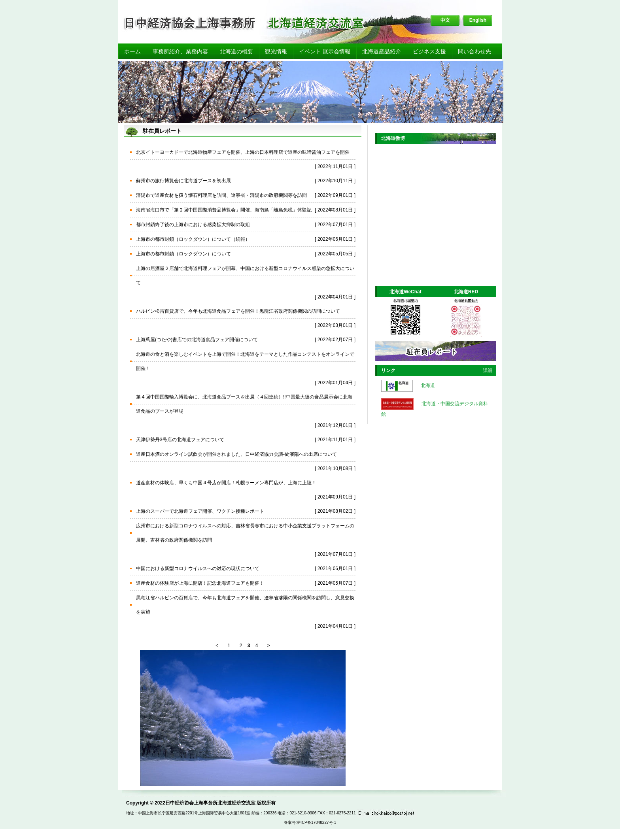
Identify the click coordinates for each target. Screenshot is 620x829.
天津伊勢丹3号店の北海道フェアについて (180, 439)
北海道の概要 (236, 51)
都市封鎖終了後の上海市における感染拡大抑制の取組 (193, 224)
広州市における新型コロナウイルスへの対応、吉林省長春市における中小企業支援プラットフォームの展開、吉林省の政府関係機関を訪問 (245, 533)
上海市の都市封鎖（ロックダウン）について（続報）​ (193, 239)
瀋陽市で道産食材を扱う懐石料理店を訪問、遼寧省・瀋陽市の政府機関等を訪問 (221, 195)
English (477, 20)
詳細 (487, 370)
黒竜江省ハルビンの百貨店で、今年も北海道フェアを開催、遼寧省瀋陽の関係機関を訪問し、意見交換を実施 (245, 605)
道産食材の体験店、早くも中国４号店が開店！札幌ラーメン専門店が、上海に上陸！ (226, 482)
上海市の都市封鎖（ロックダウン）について (183, 254)
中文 (445, 20)
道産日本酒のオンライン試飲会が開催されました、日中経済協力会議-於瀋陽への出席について (236, 454)
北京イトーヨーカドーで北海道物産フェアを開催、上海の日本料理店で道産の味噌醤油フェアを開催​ (243, 152)
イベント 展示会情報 (324, 51)
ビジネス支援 (429, 51)
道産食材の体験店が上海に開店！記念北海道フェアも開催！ (200, 583)
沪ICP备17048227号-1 (316, 822)
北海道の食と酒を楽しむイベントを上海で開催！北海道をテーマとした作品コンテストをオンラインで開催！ (245, 361)
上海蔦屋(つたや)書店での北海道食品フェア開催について (197, 339)
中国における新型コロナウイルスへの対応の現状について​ (197, 568)
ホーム (132, 51)
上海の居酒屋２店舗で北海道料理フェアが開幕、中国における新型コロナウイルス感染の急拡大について (245, 275)
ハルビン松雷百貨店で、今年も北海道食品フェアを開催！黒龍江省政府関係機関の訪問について (238, 311)
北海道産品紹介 (381, 51)
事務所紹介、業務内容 (180, 51)
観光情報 (276, 51)
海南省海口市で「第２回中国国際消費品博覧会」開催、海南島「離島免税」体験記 (224, 210)
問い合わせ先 (474, 51)
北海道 (428, 385)
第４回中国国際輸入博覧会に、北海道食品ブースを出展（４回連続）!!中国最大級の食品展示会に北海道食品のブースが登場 (244, 404)
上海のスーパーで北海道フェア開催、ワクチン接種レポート (200, 511)
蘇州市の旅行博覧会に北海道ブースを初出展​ (183, 180)
